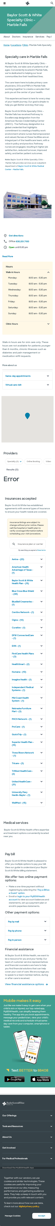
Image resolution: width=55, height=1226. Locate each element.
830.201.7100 (22, 241)
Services (39, 36)
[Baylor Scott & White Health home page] (27, 3)
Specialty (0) (13, 461)
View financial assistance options (24, 984)
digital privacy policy (29, 1206)
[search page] (52, 3)
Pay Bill (50, 36)
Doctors (16, 36)
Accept (41, 1216)
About (7, 36)
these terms (41, 550)
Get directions (16, 235)
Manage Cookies (13, 1216)
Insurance (28, 36)
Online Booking (33, 461)
